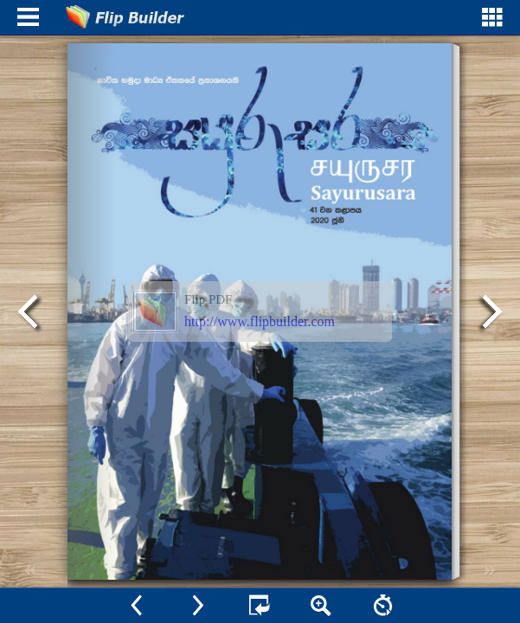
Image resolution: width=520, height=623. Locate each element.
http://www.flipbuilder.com (259, 321)
